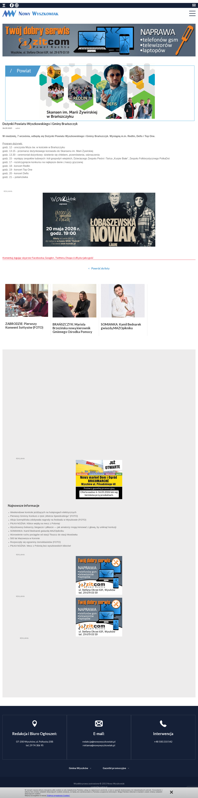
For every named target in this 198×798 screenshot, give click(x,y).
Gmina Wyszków (78, 768)
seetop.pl (103, 787)
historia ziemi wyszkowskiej (3, 5)
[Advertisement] (99, 659)
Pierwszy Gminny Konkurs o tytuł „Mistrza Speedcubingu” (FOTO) (44, 516)
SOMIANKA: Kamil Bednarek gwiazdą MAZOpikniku (37, 531)
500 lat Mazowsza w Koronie (25, 538)
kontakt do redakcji (194, 5)
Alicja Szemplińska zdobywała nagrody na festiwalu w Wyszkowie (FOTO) (48, 519)
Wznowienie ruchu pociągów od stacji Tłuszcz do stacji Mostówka (43, 534)
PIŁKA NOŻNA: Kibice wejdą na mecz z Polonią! (35, 523)
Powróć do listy (100, 268)
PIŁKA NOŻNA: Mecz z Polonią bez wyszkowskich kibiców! (40, 545)
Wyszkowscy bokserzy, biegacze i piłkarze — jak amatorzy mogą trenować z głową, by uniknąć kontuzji (63, 527)
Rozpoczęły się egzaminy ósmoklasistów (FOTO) (35, 542)
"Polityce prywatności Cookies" (58, 795)
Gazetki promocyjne (114, 768)
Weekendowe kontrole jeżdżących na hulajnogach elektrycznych (43, 512)
